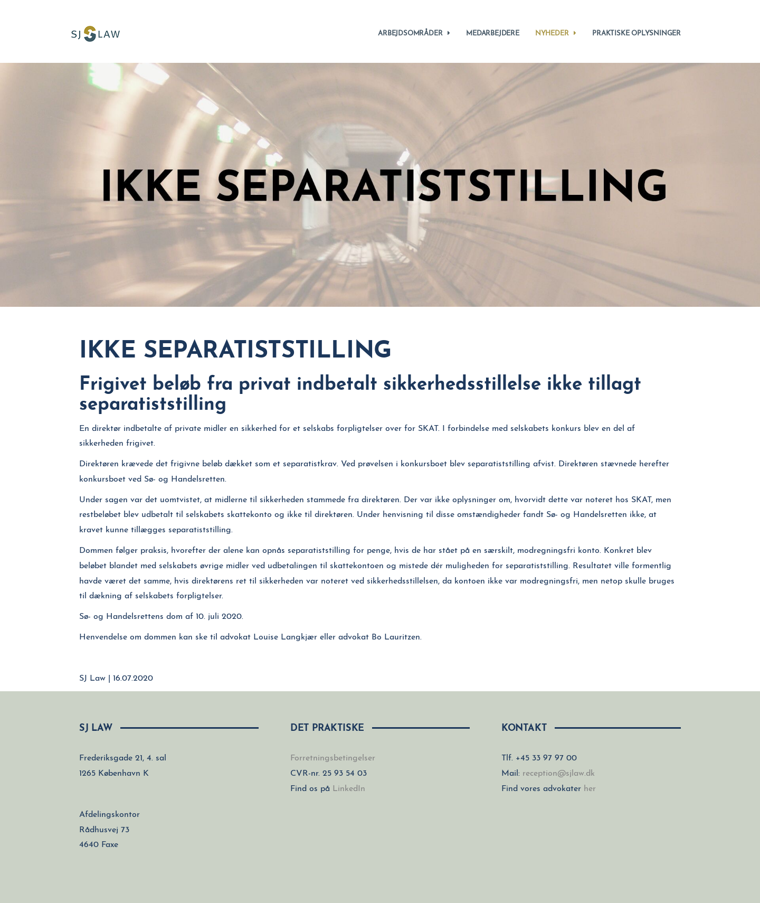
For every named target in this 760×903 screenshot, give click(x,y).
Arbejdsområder (414, 33)
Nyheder (555, 33)
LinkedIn (348, 789)
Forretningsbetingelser (332, 758)
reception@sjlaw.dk (558, 773)
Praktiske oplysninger (636, 33)
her (590, 789)
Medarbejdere (492, 33)
